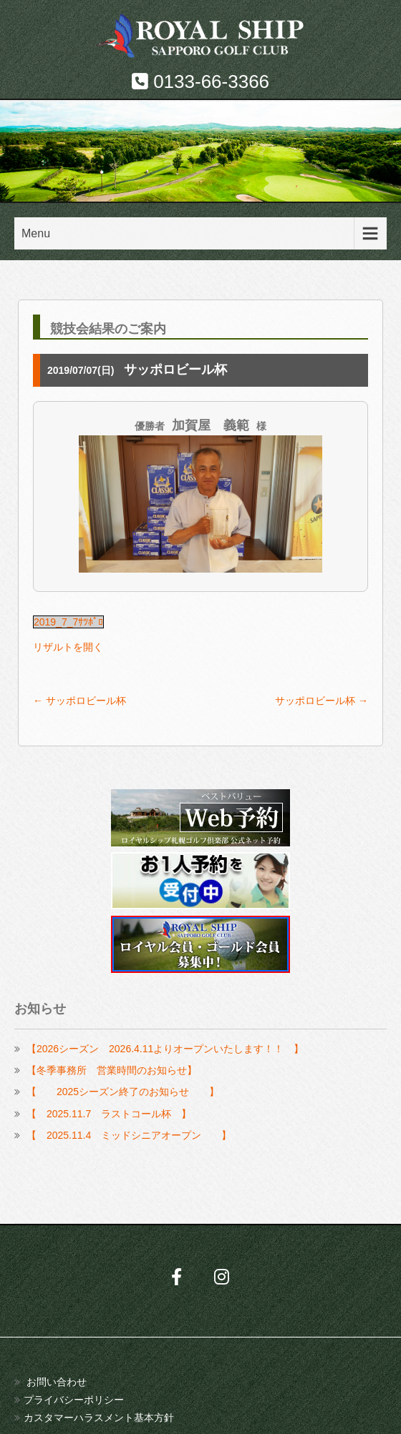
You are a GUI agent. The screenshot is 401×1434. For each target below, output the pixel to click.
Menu (35, 233)
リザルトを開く (68, 647)
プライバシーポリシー (74, 1399)
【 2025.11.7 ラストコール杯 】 (108, 1113)
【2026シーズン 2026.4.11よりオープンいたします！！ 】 (165, 1048)
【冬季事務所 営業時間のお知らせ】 (111, 1070)
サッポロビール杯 (79, 700)
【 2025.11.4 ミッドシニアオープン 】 (128, 1135)
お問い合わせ (56, 1382)
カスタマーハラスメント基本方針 (99, 1417)
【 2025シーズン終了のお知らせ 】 (122, 1091)
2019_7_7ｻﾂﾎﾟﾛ (68, 622)
